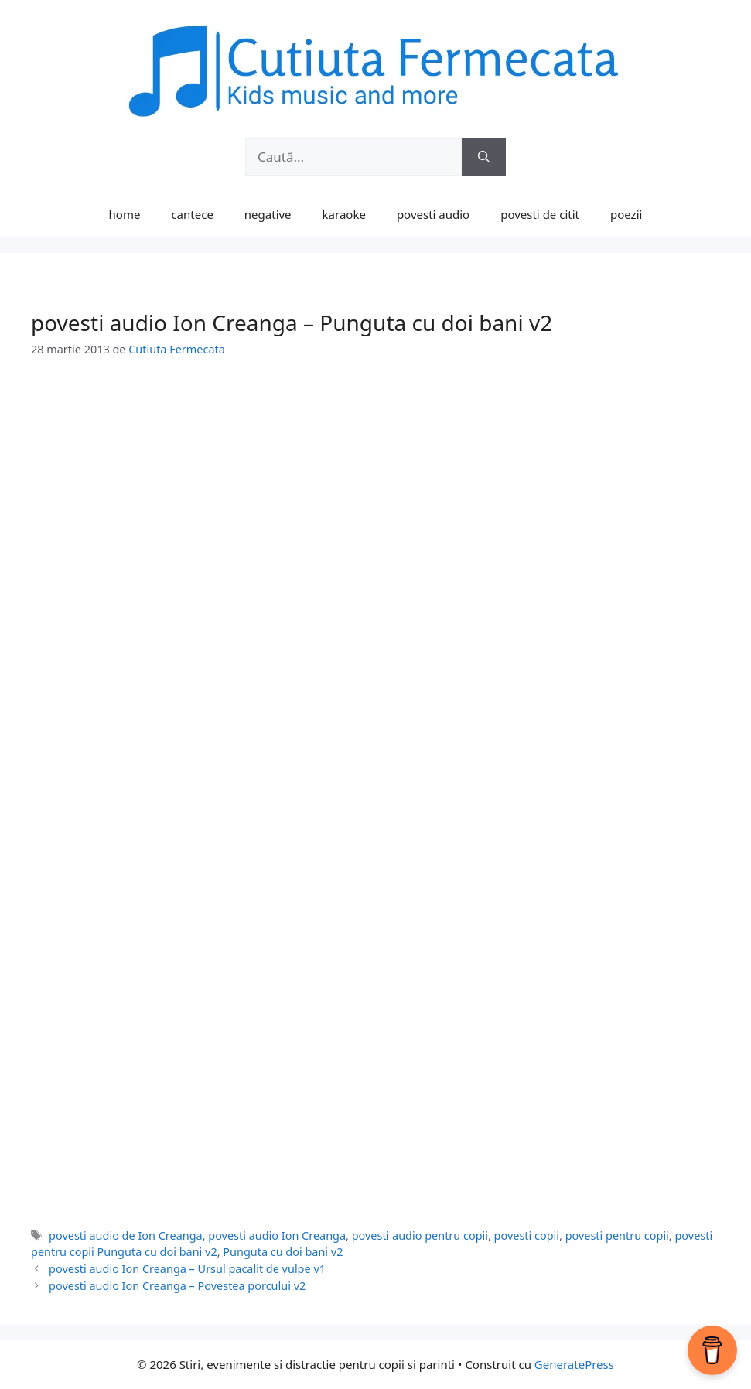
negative (268, 214)
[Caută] (484, 157)
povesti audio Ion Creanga (277, 1235)
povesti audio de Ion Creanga (126, 1235)
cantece (192, 214)
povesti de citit (539, 214)
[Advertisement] (375, 492)
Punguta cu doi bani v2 (283, 1251)
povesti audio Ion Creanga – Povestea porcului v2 (177, 1285)
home (125, 214)
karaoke (344, 214)
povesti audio (433, 214)
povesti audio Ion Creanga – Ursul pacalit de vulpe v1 (187, 1268)
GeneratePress (574, 1364)
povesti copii (526, 1235)
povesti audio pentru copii (420, 1235)
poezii (626, 214)
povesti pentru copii (617, 1235)
